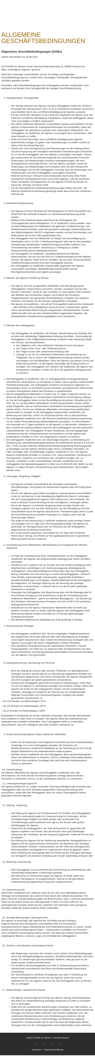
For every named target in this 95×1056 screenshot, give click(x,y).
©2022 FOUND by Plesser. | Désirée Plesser (47, 1038)
